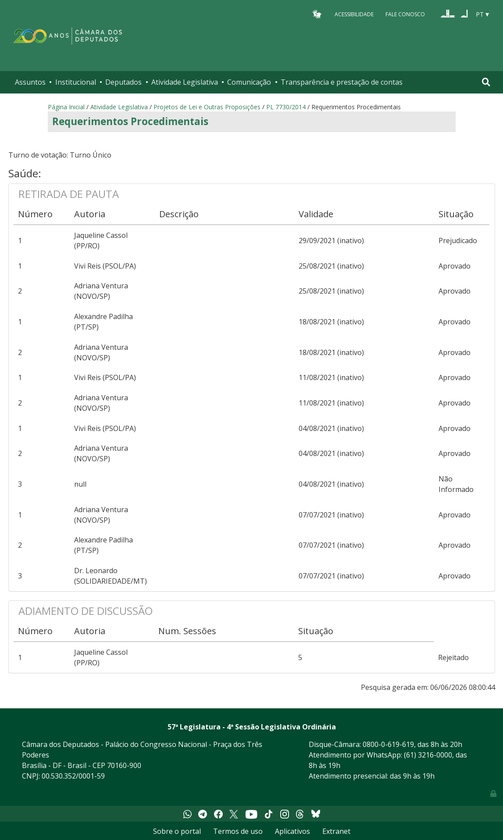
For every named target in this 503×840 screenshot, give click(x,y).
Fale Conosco (405, 14)
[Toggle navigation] (486, 82)
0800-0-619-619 (388, 744)
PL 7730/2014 (286, 107)
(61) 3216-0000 (428, 755)
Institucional (75, 82)
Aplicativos (292, 831)
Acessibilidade (354, 14)
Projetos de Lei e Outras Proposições (206, 107)
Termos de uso (238, 831)
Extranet (336, 831)
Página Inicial (66, 107)
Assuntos (30, 82)
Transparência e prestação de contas (342, 82)
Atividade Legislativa (184, 82)
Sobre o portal (177, 831)
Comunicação (249, 82)
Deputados (123, 82)
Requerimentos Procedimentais (130, 121)
